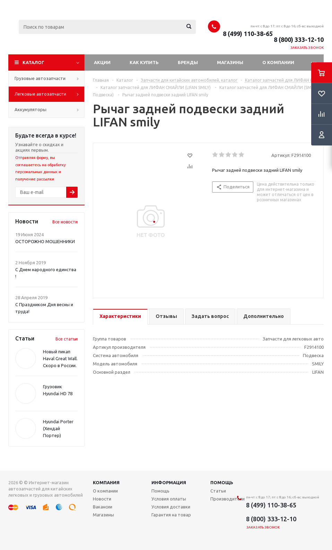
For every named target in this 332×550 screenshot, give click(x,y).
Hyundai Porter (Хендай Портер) (58, 428)
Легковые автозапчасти (40, 93)
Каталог (33, 62)
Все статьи (66, 339)
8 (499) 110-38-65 (248, 33)
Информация (168, 482)
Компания (106, 482)
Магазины (230, 62)
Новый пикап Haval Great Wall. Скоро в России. (60, 358)
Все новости (65, 222)
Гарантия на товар (171, 514)
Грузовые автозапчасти (40, 78)
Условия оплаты (168, 498)
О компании (278, 62)
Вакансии (102, 506)
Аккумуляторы (30, 109)
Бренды (188, 62)
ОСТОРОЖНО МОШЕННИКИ (45, 241)
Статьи (218, 490)
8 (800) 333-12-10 (299, 39)
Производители (227, 498)
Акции (102, 62)
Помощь (221, 482)
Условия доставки (170, 506)
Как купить (144, 62)
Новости (102, 498)
